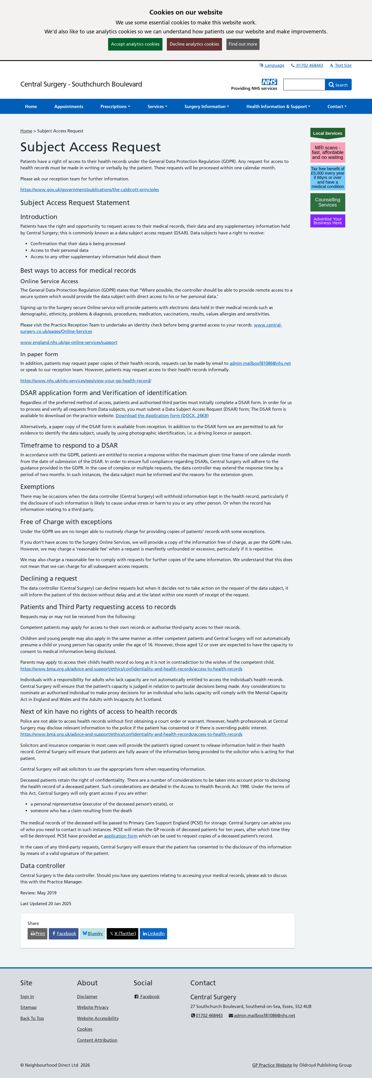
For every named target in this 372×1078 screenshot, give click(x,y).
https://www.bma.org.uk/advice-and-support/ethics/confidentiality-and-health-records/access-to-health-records (131, 669)
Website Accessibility (98, 1018)
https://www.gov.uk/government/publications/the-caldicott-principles (89, 189)
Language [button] (272, 65)
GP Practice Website (272, 1065)
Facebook (147, 996)
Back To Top (32, 1018)
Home (26, 131)
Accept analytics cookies (135, 44)
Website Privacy (93, 1007)
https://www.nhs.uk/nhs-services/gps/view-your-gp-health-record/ (85, 380)
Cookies (84, 1029)
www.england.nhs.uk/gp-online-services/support (68, 342)
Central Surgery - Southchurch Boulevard (81, 84)
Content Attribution (97, 1040)
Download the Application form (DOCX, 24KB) (162, 415)
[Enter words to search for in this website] (304, 84)
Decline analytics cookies (194, 44)
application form (120, 836)
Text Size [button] (340, 65)
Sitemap (28, 1007)
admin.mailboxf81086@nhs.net (260, 363)
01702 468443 (306, 65)
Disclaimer (87, 996)
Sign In (27, 996)
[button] (115, 106)
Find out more (243, 44)
